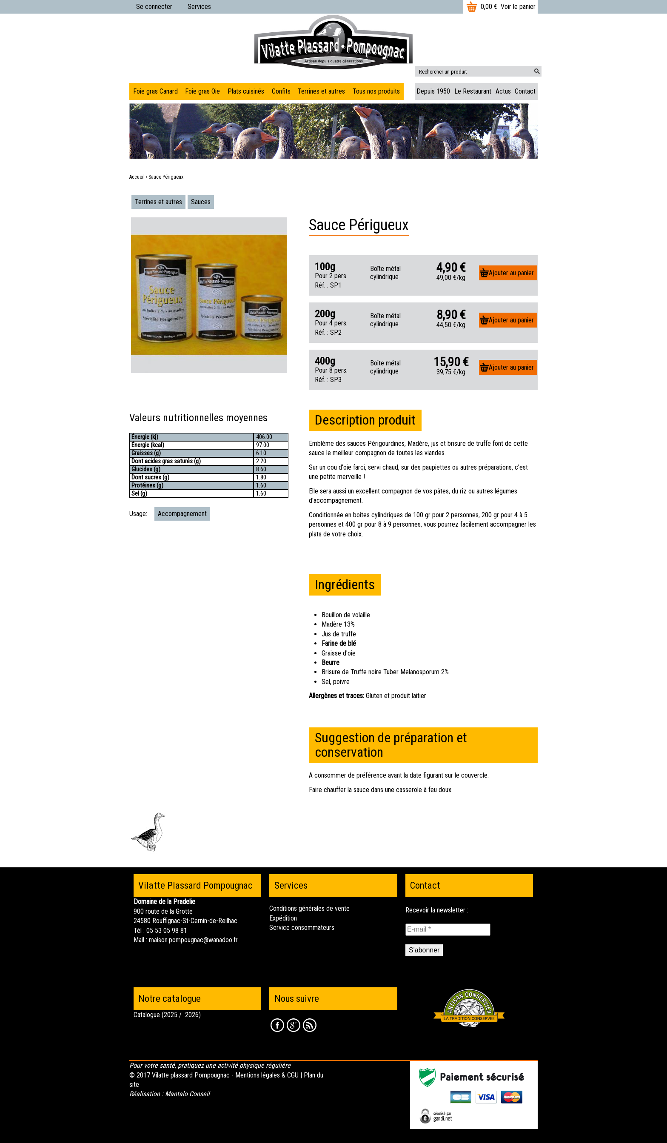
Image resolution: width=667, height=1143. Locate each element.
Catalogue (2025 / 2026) (167, 1015)
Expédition (283, 918)
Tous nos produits (376, 91)
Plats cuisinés (246, 91)
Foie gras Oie (202, 91)
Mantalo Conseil (187, 1094)
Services (199, 7)
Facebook (277, 1025)
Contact (525, 91)
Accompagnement (182, 514)
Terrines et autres (158, 202)
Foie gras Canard (155, 91)
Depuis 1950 (433, 91)
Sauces (201, 202)
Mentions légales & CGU (267, 1075)
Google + (293, 1025)
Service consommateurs (301, 928)
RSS (310, 1025)
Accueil (137, 177)
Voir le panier (518, 7)
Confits (281, 91)
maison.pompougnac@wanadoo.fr (193, 940)
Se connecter (154, 7)
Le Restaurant (472, 91)
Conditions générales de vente (309, 908)
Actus (503, 91)
